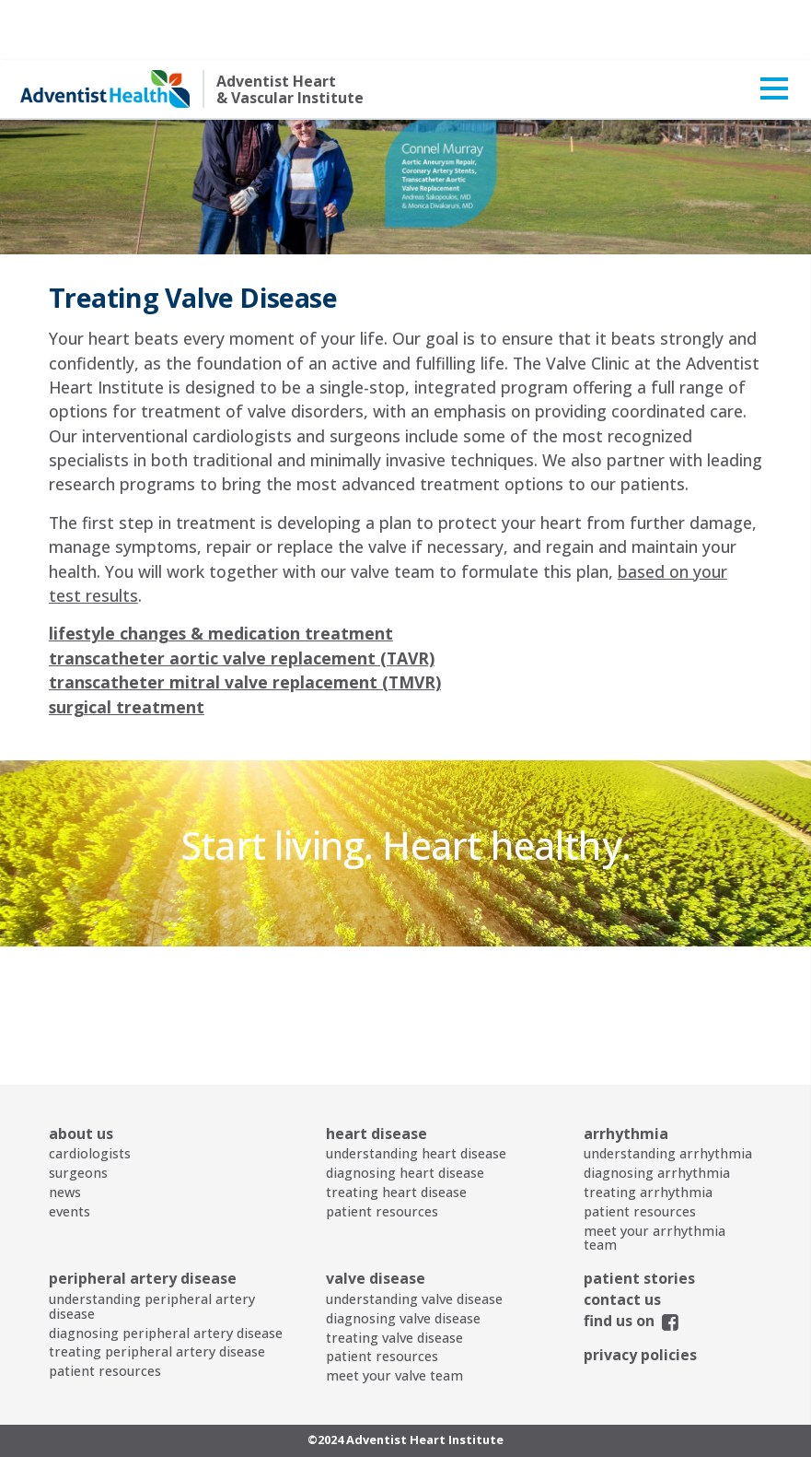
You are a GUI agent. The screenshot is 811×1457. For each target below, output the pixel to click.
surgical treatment (126, 647)
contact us (622, 1239)
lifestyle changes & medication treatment (221, 573)
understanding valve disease (414, 1239)
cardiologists (90, 1093)
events (69, 1151)
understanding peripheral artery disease (152, 1246)
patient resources (382, 1151)
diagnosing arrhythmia (657, 1113)
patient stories (639, 1218)
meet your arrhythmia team (654, 1178)
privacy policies (640, 1295)
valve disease (375, 1218)
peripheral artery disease (143, 1218)
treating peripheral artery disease (157, 1291)
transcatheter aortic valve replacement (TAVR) (241, 598)
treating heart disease (396, 1132)
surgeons (78, 1113)
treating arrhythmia (648, 1132)
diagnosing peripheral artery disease (166, 1273)
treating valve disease (394, 1278)
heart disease (376, 1073)
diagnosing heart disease (405, 1113)
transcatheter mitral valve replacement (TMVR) (245, 622)
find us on (619, 1261)
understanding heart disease (416, 1093)
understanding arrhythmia (668, 1093)
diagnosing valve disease (403, 1258)
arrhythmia (626, 1073)
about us (81, 1073)
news (65, 1132)
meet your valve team (394, 1315)
